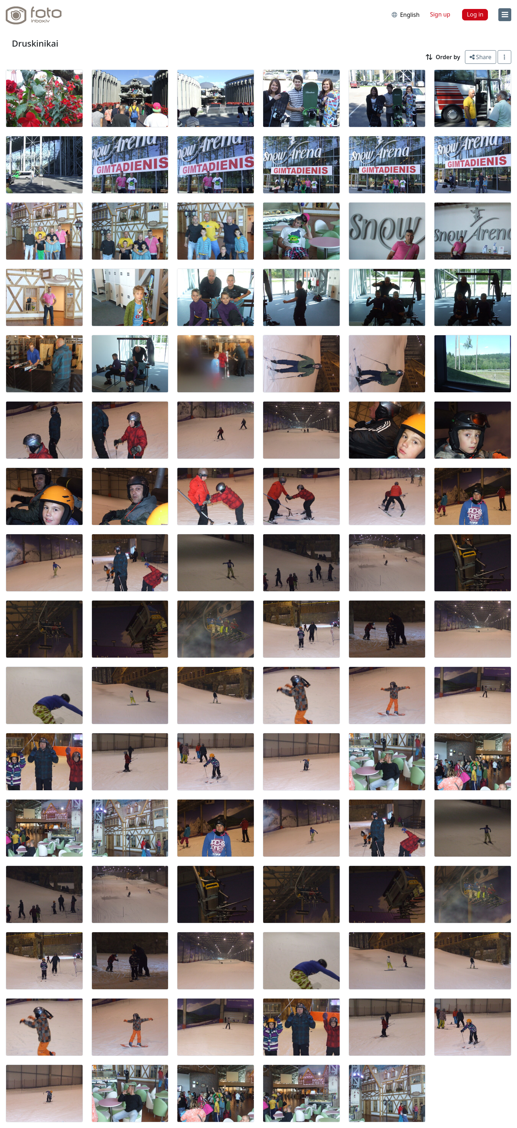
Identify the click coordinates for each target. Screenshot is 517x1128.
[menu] (504, 14)
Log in (475, 14)
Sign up (440, 14)
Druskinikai (35, 43)
